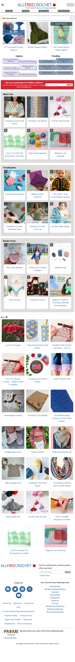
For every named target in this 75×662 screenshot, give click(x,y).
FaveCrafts (55, 592)
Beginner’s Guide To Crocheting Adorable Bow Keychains (60, 303)
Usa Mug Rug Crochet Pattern (37, 380)
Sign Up (69, 85)
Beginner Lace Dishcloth (60, 154)
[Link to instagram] (30, 589)
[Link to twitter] (15, 589)
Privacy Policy (26, 615)
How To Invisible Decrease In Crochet (62, 518)
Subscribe (27, 619)
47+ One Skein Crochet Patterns (13, 48)
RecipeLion (55, 600)
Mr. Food (55, 603)
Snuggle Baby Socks (13, 452)
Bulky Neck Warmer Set (62, 452)
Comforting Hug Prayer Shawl (14, 122)
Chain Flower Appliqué (37, 153)
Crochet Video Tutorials (27, 74)
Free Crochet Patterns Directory (11, 60)
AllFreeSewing (55, 595)
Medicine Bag (60, 267)
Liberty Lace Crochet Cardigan (37, 268)
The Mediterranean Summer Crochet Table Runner (62, 418)
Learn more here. (10, 638)
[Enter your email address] (51, 572)
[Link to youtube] (19, 595)
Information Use (26, 87)
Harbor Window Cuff (62, 379)
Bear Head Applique (14, 267)
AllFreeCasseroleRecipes (55, 612)
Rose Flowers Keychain (14, 194)
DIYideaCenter (55, 598)
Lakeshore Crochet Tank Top (37, 227)
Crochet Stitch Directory (28, 61)
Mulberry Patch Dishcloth (37, 195)
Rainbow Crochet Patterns (64, 67)
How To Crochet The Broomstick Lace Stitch (14, 154)
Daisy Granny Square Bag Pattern (37, 346)
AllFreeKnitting (55, 586)
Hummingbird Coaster (13, 415)
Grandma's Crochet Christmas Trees (14, 227)
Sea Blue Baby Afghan (60, 226)
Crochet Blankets (47, 61)
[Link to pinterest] (22, 589)
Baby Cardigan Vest (13, 483)
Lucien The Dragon (13, 345)
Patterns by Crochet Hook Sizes (10, 73)
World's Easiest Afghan (37, 47)
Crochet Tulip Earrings (60, 121)
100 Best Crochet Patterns (27, 67)
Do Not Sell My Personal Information (18, 611)
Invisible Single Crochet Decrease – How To (62, 346)
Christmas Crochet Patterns (64, 60)
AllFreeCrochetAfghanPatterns (55, 589)
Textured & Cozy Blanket (37, 415)
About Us (7, 603)
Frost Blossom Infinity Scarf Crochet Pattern (62, 484)
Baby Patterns (47, 73)
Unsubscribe (9, 623)
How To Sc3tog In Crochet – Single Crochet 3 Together (13, 382)
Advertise (17, 603)
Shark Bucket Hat (13, 517)
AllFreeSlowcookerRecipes (55, 606)
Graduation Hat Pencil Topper (37, 484)
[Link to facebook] (8, 589)
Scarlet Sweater (37, 452)
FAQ (18, 607)
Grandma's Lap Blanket (37, 121)
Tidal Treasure (15, 300)
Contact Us (28, 603)
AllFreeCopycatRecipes (55, 609)
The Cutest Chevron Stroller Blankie (61, 48)
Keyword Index (11, 615)
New (4, 317)
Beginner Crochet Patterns (47, 67)
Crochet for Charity (10, 68)
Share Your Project (13, 619)
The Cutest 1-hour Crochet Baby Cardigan (60, 195)
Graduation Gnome (37, 300)
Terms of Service (24, 623)
